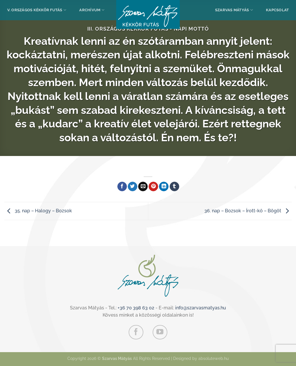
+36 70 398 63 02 (136, 308)
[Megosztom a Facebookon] (122, 187)
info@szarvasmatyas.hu (200, 308)
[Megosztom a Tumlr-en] (174, 187)
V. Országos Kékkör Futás (36, 10)
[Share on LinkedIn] (164, 187)
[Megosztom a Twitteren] (132, 187)
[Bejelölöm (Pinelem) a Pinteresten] (153, 187)
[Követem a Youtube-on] (160, 332)
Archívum (91, 10)
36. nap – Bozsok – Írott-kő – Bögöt (248, 210)
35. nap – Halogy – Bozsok (38, 210)
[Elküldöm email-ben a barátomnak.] (143, 187)
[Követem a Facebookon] (136, 332)
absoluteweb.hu (213, 358)
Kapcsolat (277, 10)
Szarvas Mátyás (234, 10)
